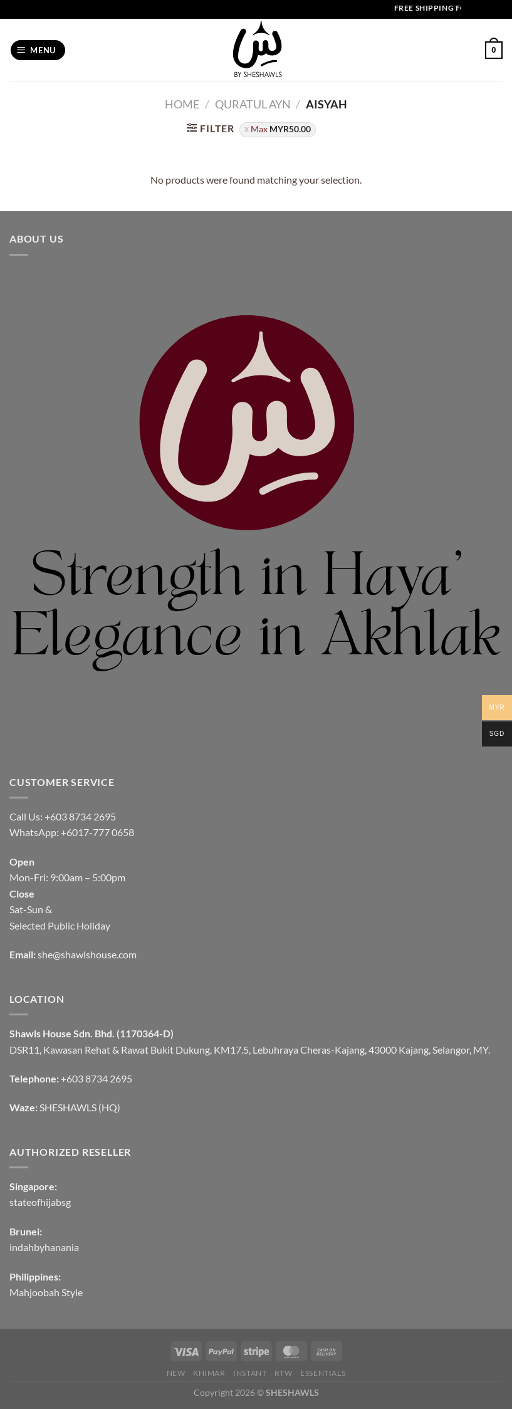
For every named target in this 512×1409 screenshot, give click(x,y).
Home (182, 104)
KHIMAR (209, 1373)
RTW (283, 1373)
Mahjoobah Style (46, 1292)
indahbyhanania (44, 1247)
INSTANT (249, 1373)
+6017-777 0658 (97, 832)
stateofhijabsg (40, 1202)
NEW (176, 1373)
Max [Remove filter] (281, 129)
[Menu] (38, 50)
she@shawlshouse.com (87, 954)
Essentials (322, 1373)
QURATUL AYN (253, 104)
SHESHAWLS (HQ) (79, 1107)
